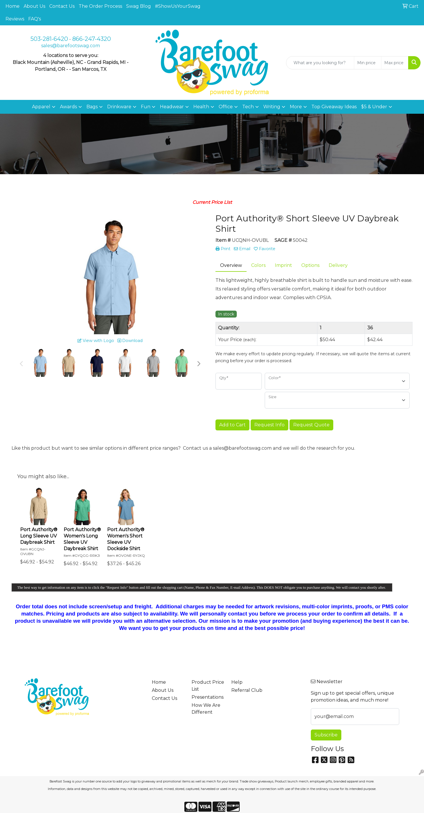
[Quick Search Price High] (394, 62)
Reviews (14, 19)
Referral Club (246, 690)
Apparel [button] (41, 106)
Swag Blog (138, 6)
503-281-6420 (49, 38)
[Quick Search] (320, 62)
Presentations (208, 697)
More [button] (296, 106)
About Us (34, 6)
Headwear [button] (172, 106)
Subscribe (326, 735)
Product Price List (208, 685)
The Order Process (100, 6)
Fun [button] (145, 106)
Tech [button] (248, 106)
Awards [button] (68, 106)
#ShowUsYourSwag (177, 6)
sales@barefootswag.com (70, 45)
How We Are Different (206, 708)
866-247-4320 (91, 38)
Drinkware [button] (119, 106)
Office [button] (226, 106)
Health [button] (201, 106)
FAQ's (34, 19)
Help (237, 682)
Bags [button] (92, 106)
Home (12, 6)
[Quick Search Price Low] (367, 62)
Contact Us (62, 6)
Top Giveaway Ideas (334, 106)
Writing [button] (271, 106)
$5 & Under (374, 106)
